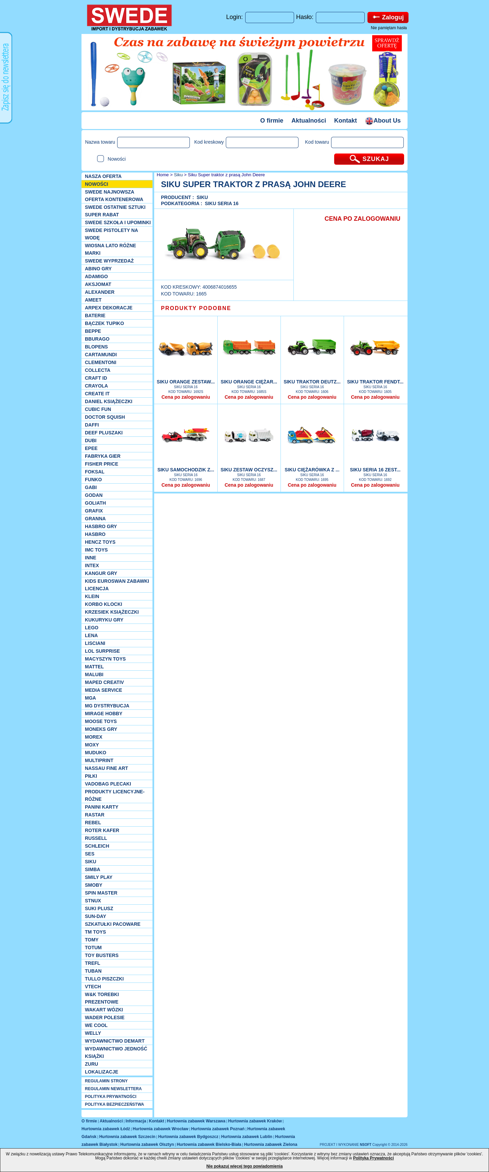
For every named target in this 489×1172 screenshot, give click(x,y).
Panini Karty (102, 807)
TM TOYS (95, 932)
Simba (92, 869)
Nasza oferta (103, 176)
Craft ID (96, 378)
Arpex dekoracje (108, 307)
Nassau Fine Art (106, 768)
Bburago (97, 339)
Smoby (93, 885)
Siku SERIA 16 (221, 203)
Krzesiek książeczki (112, 612)
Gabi (91, 487)
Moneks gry (101, 729)
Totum (93, 947)
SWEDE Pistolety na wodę (111, 234)
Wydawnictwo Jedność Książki (116, 1052)
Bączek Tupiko (104, 323)
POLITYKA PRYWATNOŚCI (111, 1096)
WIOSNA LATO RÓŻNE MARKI (110, 249)
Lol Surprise (102, 651)
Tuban (93, 971)
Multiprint (99, 760)
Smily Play (98, 877)
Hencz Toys (100, 542)
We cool (96, 1025)
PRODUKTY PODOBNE (196, 308)
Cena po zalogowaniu (185, 397)
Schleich (97, 846)
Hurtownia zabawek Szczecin (127, 1136)
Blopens (96, 346)
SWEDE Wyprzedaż (109, 261)
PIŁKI (91, 776)
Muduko (95, 752)
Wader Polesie (105, 1017)
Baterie (95, 315)
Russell (96, 838)
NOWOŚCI (96, 184)
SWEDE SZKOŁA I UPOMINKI (118, 222)
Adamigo (96, 276)
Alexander (99, 292)
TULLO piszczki (104, 978)
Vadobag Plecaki (108, 784)
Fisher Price (101, 464)
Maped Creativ (104, 682)
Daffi (92, 425)
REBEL (93, 822)
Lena (91, 635)
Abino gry (98, 268)
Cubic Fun (98, 409)
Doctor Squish (105, 417)
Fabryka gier (103, 456)
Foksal (95, 471)
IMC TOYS (96, 550)
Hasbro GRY (101, 526)
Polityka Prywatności (373, 1158)
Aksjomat (98, 284)
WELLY (93, 1033)
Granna (95, 518)
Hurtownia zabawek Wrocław (160, 1128)
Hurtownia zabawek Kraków (255, 1121)
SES (89, 854)
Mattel (94, 666)
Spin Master (101, 893)
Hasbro (95, 534)
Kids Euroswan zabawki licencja (117, 584)
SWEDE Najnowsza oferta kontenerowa (114, 195)
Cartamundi (101, 354)
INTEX (92, 565)
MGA (90, 698)
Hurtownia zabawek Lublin (246, 1136)
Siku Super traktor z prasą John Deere (226, 174)
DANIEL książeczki (108, 401)
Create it (97, 393)
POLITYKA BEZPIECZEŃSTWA (114, 1104)
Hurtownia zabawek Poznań (217, 1128)
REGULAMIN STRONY (106, 1081)
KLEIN (92, 596)
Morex (93, 737)
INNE (90, 557)
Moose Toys (101, 721)
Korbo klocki (103, 604)
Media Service (103, 690)
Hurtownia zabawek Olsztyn (147, 1144)
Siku (90, 861)
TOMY (91, 939)
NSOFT (366, 1145)
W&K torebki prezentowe (102, 998)
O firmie (271, 120)
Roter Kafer (102, 830)
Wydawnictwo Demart (115, 1041)
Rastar (94, 814)
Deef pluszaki (104, 432)
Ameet (93, 300)
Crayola (96, 386)
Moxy (92, 744)
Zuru (91, 1064)
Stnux (93, 900)
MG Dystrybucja (107, 705)
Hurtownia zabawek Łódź (106, 1128)
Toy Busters (102, 955)
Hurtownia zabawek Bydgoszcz (188, 1136)
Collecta (97, 370)
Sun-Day (95, 916)
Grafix (94, 510)
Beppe (93, 331)
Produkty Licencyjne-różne (115, 795)
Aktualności (308, 120)
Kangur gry (101, 573)
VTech (93, 986)
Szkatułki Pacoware (113, 924)
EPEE (91, 448)
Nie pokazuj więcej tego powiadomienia (244, 1166)
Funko (93, 479)
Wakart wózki (104, 1009)
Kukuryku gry (104, 620)
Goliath (95, 503)
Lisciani (95, 643)
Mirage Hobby (103, 713)
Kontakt (345, 120)
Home (162, 174)
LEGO (91, 627)
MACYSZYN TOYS (105, 659)
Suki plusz (99, 908)
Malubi (94, 674)
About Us (383, 120)
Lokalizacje (101, 1072)
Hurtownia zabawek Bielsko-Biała (209, 1144)
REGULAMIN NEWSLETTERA (113, 1088)
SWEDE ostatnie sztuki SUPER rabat (115, 210)
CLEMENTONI (100, 362)
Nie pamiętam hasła (389, 27)
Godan (94, 495)
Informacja (136, 1121)
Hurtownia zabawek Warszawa (196, 1121)
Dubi (90, 440)
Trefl (92, 963)
